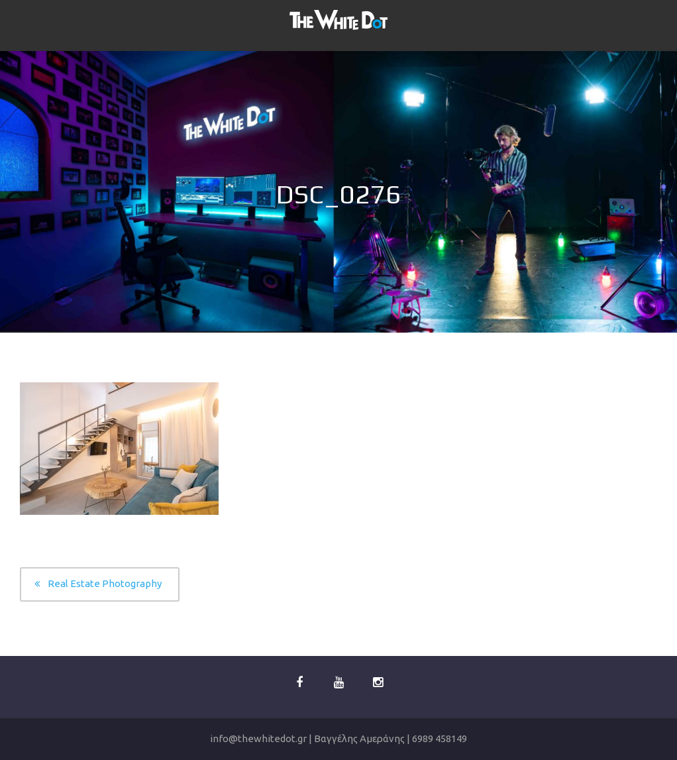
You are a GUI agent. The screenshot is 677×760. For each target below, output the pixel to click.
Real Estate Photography (105, 583)
